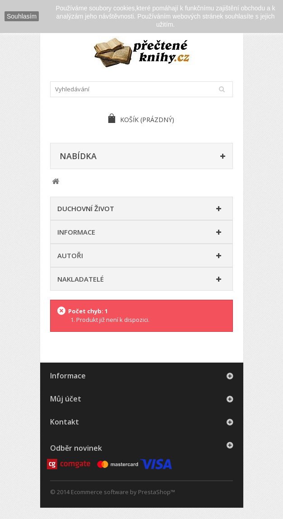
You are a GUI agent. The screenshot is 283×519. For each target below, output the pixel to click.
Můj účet (65, 399)
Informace (76, 231)
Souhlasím (22, 16)
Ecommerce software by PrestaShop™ (123, 492)
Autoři (70, 255)
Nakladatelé (80, 278)
